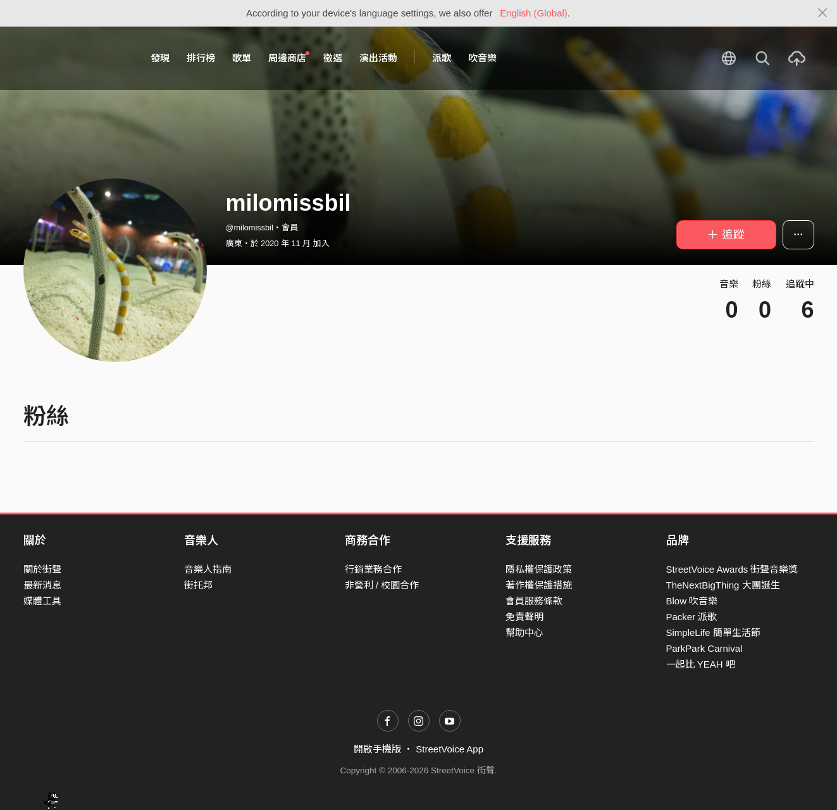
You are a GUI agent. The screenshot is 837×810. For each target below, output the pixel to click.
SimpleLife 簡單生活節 (713, 632)
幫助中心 (524, 632)
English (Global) (533, 13)
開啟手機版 (377, 749)
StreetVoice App (449, 749)
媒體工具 (42, 600)
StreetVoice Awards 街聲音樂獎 (732, 569)
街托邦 (198, 585)
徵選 (332, 58)
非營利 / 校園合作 (382, 585)
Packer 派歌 (691, 616)
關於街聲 (42, 569)
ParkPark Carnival (704, 648)
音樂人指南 (208, 569)
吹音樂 (482, 58)
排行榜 (201, 58)
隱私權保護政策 (538, 569)
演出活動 (378, 58)
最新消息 (42, 585)
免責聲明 (524, 616)
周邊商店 (289, 57)
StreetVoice (75, 58)
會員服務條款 (533, 600)
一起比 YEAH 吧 (700, 664)
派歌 (441, 58)
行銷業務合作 (373, 569)
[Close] (823, 13)
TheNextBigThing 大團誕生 (723, 585)
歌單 (241, 58)
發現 (160, 58)
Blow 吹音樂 (692, 600)
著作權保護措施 (538, 585)
